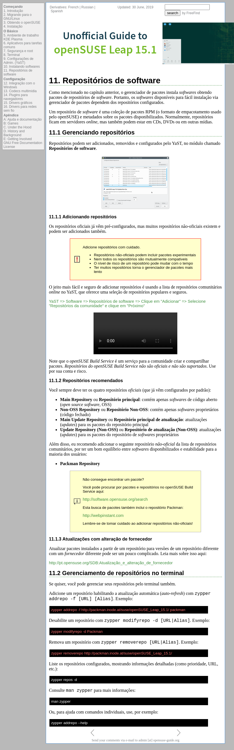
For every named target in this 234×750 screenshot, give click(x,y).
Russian (87, 7)
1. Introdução (13, 11)
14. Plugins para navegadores (15, 97)
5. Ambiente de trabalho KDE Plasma (21, 37)
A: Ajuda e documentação (22, 119)
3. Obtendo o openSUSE (21, 23)
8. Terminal (11, 55)
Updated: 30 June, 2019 (135, 7)
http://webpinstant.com (103, 515)
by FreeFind (191, 13)
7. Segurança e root (18, 51)
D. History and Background (14, 133)
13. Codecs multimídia (20, 91)
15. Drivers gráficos (17, 103)
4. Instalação (12, 26)
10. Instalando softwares (21, 67)
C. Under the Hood (17, 127)
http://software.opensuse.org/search (115, 499)
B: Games (10, 123)
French (73, 7)
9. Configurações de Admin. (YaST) (18, 61)
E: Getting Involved (17, 139)
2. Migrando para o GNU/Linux (17, 17)
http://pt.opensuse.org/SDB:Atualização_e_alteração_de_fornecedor (111, 563)
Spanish (57, 11)
